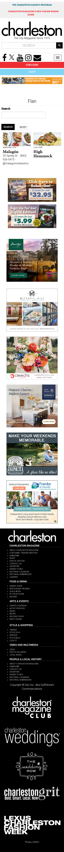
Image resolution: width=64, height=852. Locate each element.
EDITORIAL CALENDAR (19, 572)
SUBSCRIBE (32, 65)
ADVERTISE (14, 566)
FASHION (13, 635)
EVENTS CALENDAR (18, 606)
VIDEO (12, 649)
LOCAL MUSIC (16, 655)
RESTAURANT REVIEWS (20, 589)
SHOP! (32, 72)
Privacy (28, 842)
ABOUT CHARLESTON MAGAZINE (24, 550)
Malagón (10, 152)
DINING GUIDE (16, 586)
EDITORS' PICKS (17, 616)
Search (5, 108)
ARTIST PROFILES (17, 608)
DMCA (36, 842)
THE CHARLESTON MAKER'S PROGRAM (32, 4)
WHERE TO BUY (16, 569)
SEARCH (8, 127)
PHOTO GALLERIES (18, 652)
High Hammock (42, 154)
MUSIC (13, 611)
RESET (23, 127)
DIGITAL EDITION (17, 561)
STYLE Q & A (15, 632)
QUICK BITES (15, 591)
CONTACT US (16, 564)
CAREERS (14, 577)
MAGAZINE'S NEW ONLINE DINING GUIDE (33, 13)
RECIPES (13, 597)
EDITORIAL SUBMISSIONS (20, 574)
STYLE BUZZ (15, 638)
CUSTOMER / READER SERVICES (23, 553)
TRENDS (13, 630)
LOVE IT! (13, 641)
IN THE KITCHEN (17, 594)
